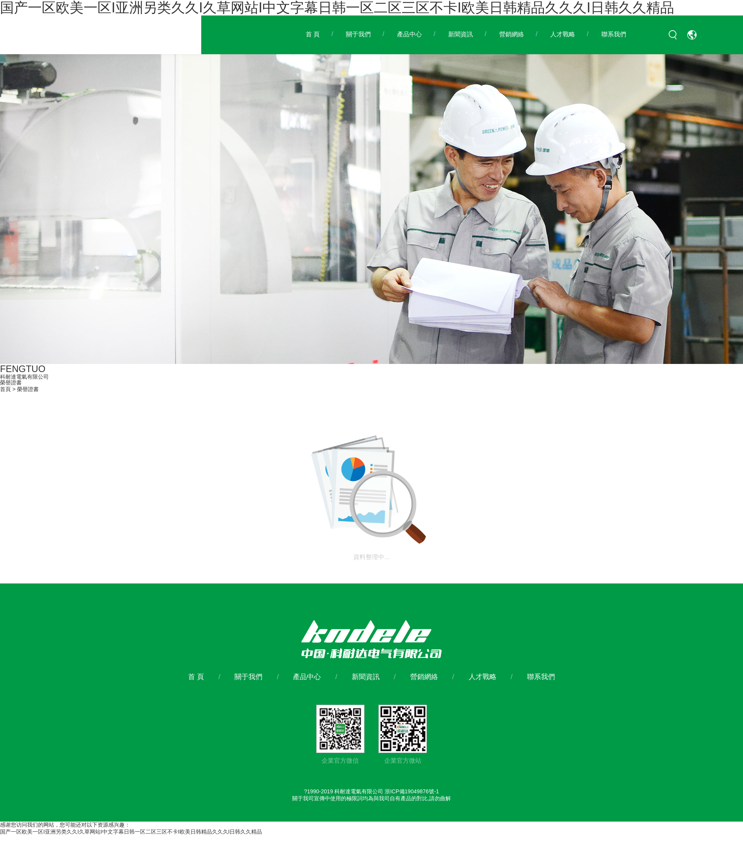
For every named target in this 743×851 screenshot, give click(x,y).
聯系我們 (613, 34)
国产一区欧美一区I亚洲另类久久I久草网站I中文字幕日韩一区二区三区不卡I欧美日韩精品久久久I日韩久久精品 (131, 832)
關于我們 (358, 34)
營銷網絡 (511, 34)
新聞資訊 (460, 34)
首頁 (5, 389)
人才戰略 (562, 34)
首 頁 (313, 34)
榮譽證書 (28, 389)
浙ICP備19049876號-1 (412, 791)
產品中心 (409, 34)
